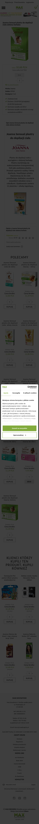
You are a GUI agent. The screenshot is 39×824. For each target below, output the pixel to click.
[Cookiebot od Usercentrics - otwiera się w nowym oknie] (28, 387)
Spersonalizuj (19, 435)
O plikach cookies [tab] (30, 393)
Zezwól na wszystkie (19, 428)
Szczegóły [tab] (16, 393)
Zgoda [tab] (5, 393)
